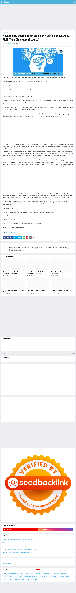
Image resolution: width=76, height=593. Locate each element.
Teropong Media (7, 563)
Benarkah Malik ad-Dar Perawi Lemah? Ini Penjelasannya (17, 546)
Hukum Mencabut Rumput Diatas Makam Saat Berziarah (61, 272)
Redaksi (11, 245)
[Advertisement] (38, 17)
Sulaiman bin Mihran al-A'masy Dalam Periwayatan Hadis (17, 552)
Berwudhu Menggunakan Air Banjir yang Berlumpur (61, 291)
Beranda (5, 32)
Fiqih (9, 32)
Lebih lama (71, 353)
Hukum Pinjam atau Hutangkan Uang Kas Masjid (13, 291)
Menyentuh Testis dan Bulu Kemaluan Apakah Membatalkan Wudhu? (12, 272)
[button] (2, 2)
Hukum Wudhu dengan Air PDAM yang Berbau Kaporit (36, 291)
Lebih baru (4, 353)
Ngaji (10, 232)
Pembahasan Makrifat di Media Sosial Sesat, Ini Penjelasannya (18, 539)
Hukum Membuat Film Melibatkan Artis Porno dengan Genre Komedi (37, 272)
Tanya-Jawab (15, 232)
